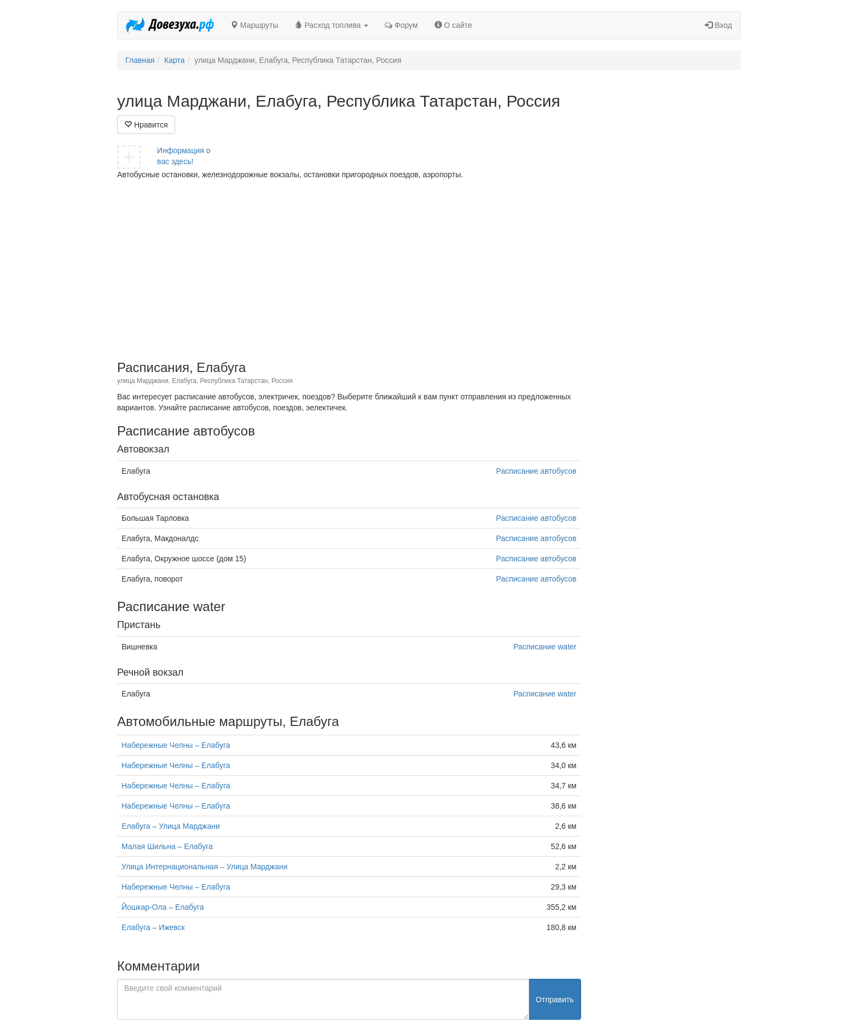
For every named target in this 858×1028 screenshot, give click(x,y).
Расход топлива (332, 25)
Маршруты (254, 25)
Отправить (554, 999)
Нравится (146, 124)
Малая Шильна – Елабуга (167, 846)
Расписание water (544, 646)
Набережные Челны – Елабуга (175, 745)
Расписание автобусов (536, 471)
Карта (174, 60)
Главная (139, 60)
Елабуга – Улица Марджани (170, 826)
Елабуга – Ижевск (153, 927)
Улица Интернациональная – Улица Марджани (204, 866)
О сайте (453, 25)
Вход (718, 25)
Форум (401, 25)
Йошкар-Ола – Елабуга (162, 907)
